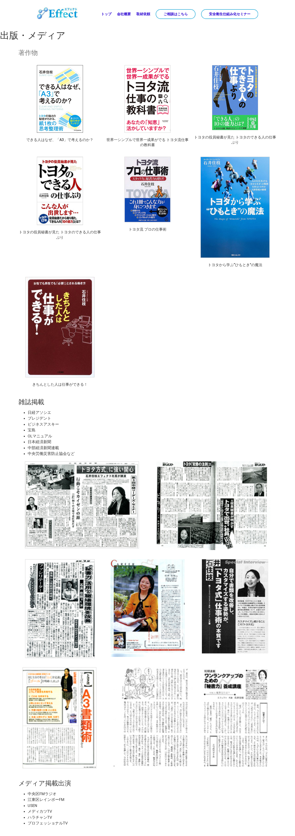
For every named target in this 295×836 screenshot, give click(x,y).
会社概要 (124, 14)
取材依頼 (143, 14)
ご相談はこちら (175, 14)
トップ (106, 14)
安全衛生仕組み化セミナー (229, 14)
